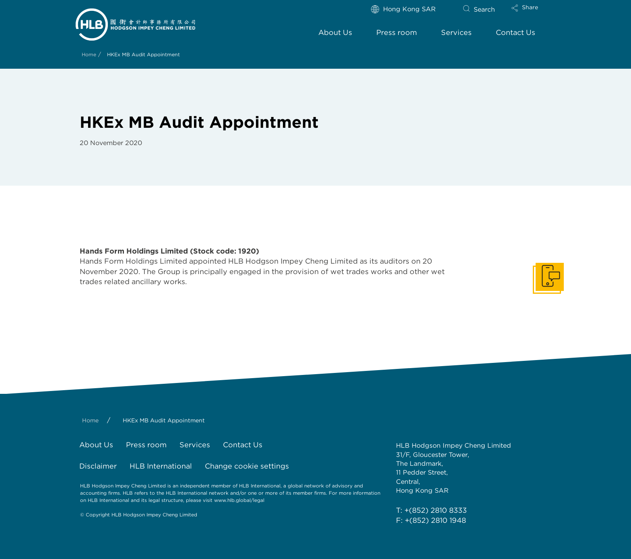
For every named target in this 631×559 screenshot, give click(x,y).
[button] (531, 13)
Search (484, 9)
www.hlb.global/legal (239, 500)
